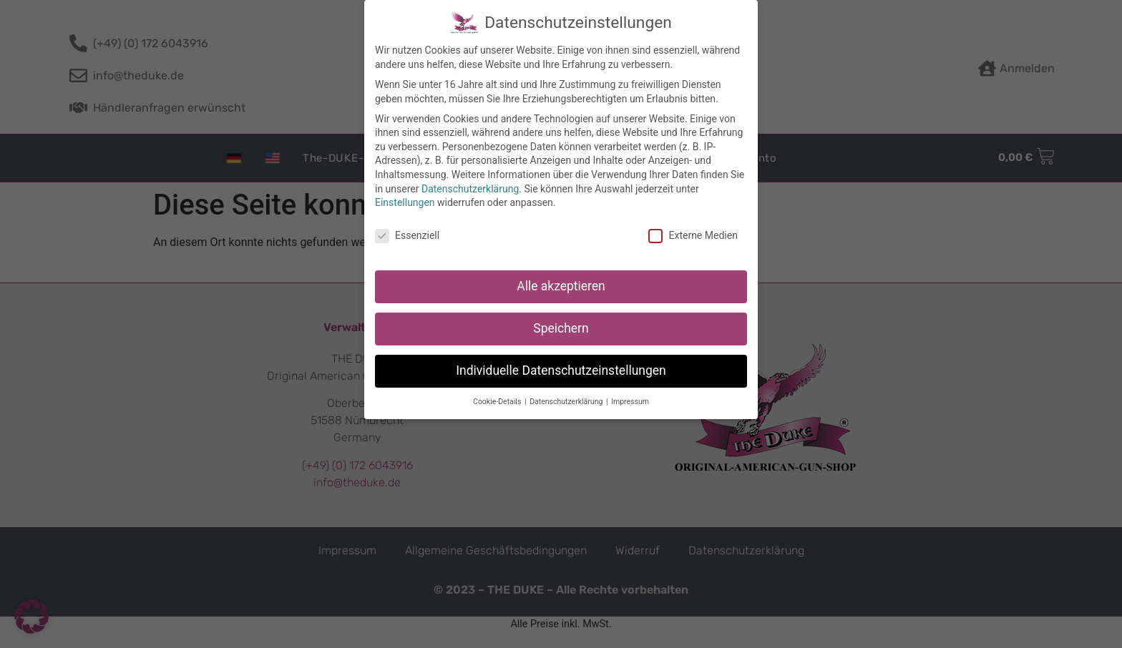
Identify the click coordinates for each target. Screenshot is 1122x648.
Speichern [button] (560, 321)
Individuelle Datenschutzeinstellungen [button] (560, 363)
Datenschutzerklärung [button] (567, 394)
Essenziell (407, 228)
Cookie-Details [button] (498, 394)
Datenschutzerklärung (470, 181)
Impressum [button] (630, 394)
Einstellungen (405, 195)
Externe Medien (692, 228)
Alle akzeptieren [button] (561, 279)
